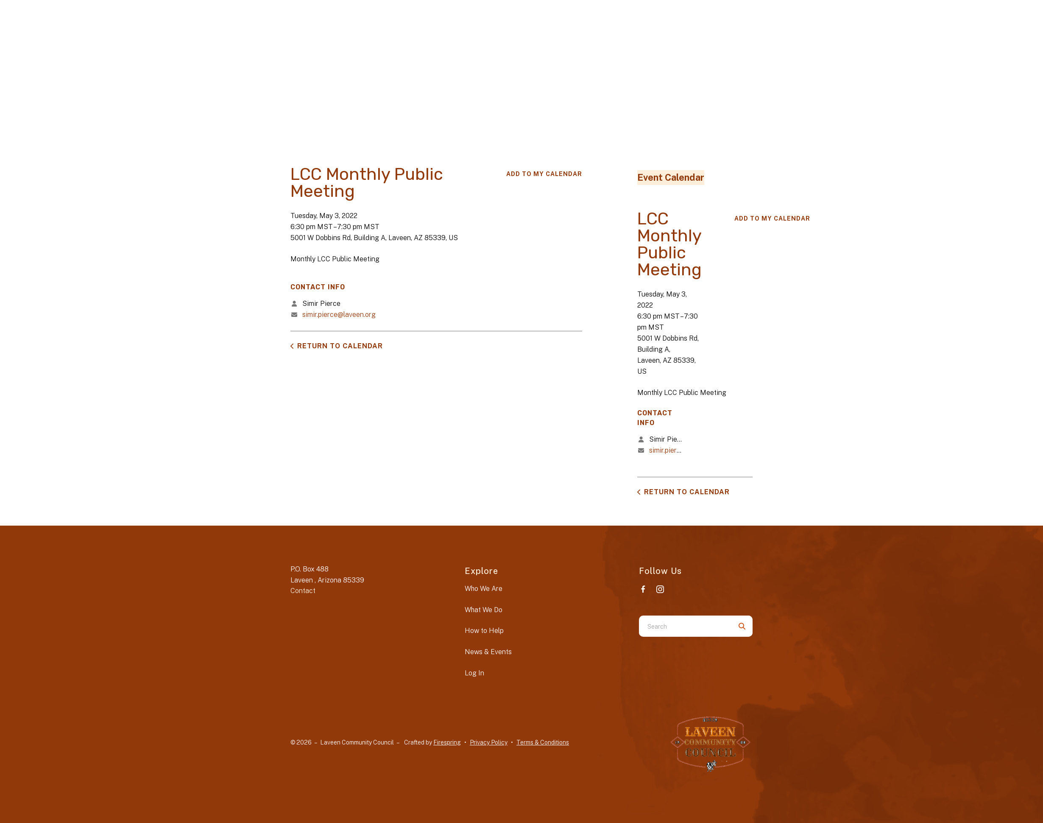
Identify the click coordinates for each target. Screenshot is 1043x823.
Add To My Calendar (544, 174)
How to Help (484, 631)
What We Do (483, 610)
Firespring (447, 742)
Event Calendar (670, 177)
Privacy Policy (489, 742)
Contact (302, 591)
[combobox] (685, 626)
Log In (474, 673)
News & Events (488, 652)
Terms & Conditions (542, 742)
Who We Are (483, 589)
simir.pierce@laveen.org (339, 315)
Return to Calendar (340, 346)
